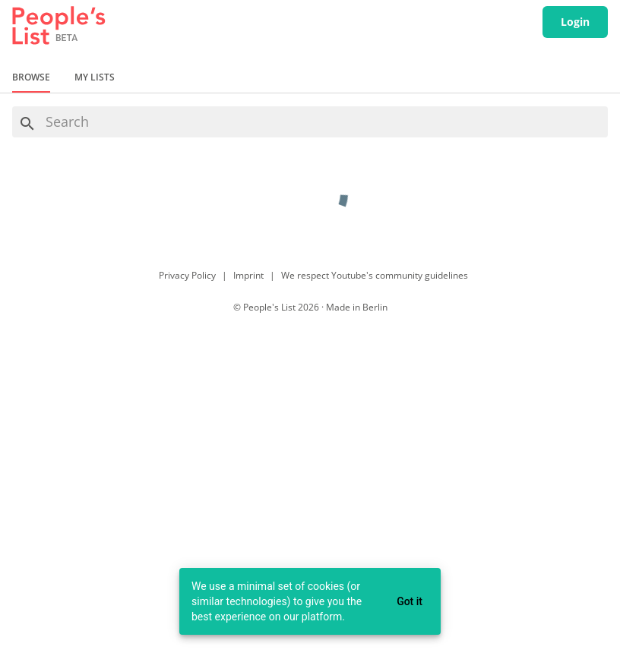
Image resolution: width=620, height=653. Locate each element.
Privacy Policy (187, 275)
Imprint (248, 275)
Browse (31, 77)
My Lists (94, 77)
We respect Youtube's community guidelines (374, 275)
